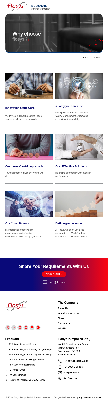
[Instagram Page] (19, 327)
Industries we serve (68, 313)
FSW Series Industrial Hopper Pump (26, 359)
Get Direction (70, 378)
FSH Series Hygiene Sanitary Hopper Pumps (31, 354)
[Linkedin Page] (13, 327)
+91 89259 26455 (73, 366)
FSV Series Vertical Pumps (22, 364)
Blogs (61, 318)
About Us (63, 308)
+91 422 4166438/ (73, 361)
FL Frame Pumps (17, 369)
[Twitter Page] (7, 327)
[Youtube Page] (32, 327)
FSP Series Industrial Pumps (22, 344)
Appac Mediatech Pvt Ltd (66, 401)
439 (85, 361)
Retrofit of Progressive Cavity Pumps (27, 379)
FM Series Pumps (17, 374)
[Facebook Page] (25, 327)
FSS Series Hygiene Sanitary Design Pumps (30, 349)
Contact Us (64, 323)
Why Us (62, 328)
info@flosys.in (58, 282)
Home (85, 57)
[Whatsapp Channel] (38, 327)
